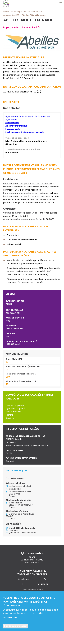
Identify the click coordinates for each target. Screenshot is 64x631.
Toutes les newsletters (32, 589)
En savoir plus (10, 617)
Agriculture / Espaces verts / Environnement (28, 116)
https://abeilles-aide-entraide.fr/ (22, 27)
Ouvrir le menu (61, 3)
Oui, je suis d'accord (15, 626)
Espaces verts (12, 129)
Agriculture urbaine (16, 125)
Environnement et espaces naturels (24, 132)
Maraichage (12, 122)
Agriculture (11, 119)
